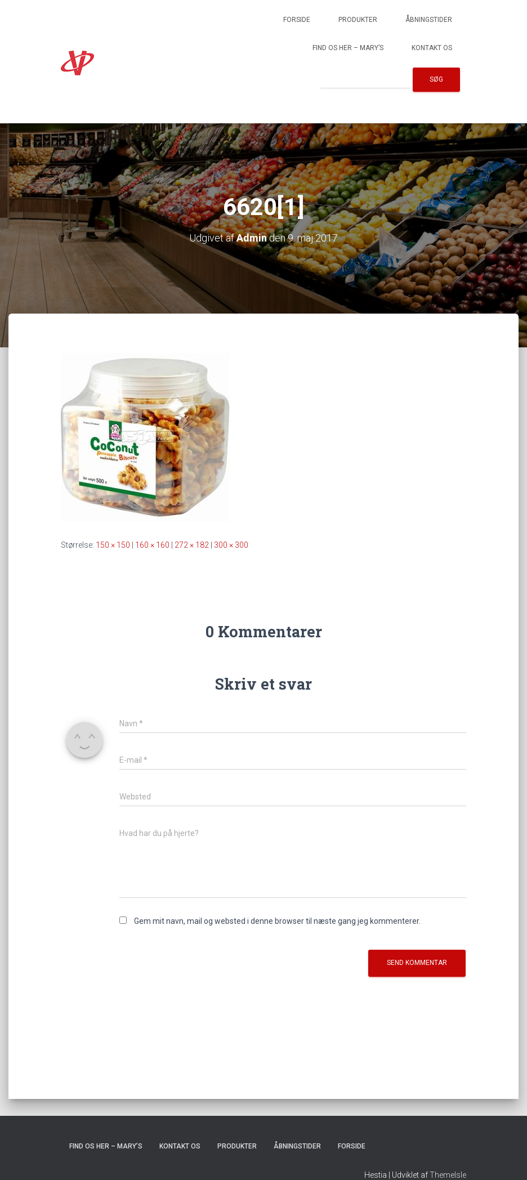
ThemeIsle (448, 1174)
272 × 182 (192, 544)
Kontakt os (432, 48)
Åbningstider (428, 20)
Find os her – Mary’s (347, 48)
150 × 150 (113, 544)
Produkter (357, 20)
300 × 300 (231, 544)
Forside (296, 20)
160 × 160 (152, 544)
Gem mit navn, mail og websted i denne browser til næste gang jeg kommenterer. (277, 921)
